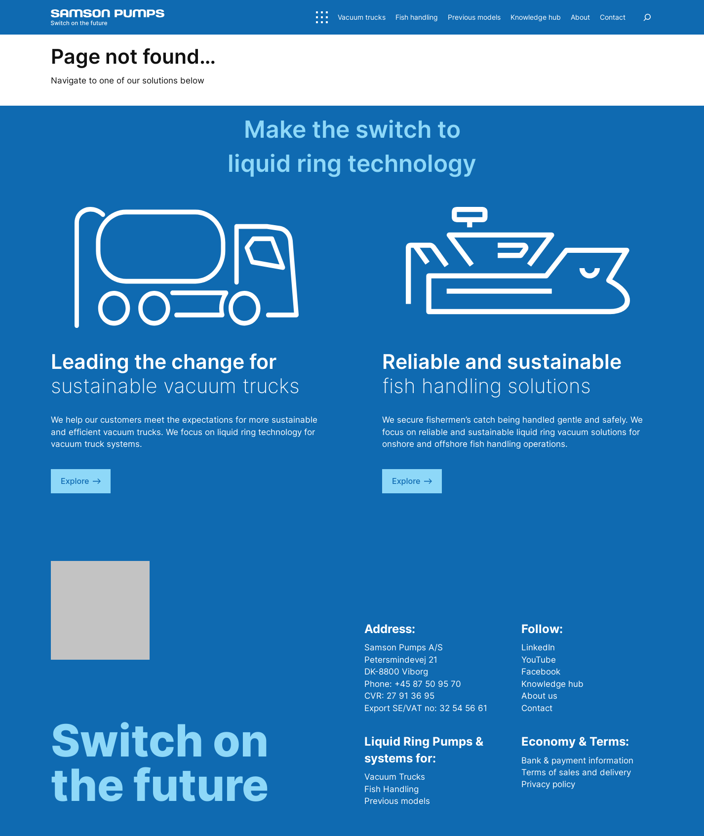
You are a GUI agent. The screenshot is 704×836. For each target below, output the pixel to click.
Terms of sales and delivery (576, 772)
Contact (536, 708)
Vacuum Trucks (394, 777)
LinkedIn (538, 647)
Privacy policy (548, 784)
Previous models (397, 801)
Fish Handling (391, 789)
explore (81, 481)
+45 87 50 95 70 (427, 684)
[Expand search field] (647, 17)
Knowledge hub (552, 684)
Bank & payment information (577, 760)
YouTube (538, 660)
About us (539, 696)
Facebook (540, 672)
